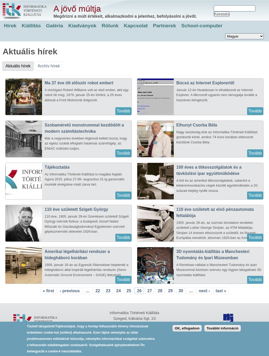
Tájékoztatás (57, 167)
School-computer (202, 25)
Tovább (123, 111)
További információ (222, 331)
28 (160, 291)
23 (108, 291)
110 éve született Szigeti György (76, 209)
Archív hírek (49, 66)
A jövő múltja (77, 8)
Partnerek (164, 25)
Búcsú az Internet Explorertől (205, 83)
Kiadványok (82, 25)
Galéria (54, 25)
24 (118, 291)
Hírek (10, 25)
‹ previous (70, 291)
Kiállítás (31, 25)
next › (204, 291)
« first (48, 291)
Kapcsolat (136, 25)
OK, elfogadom (187, 331)
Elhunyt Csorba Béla (196, 125)
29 (170, 291)
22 (97, 291)
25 (129, 291)
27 (149, 291)
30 (180, 291)
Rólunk (109, 25)
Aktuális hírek (19, 65)
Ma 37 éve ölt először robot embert (79, 83)
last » (221, 291)
